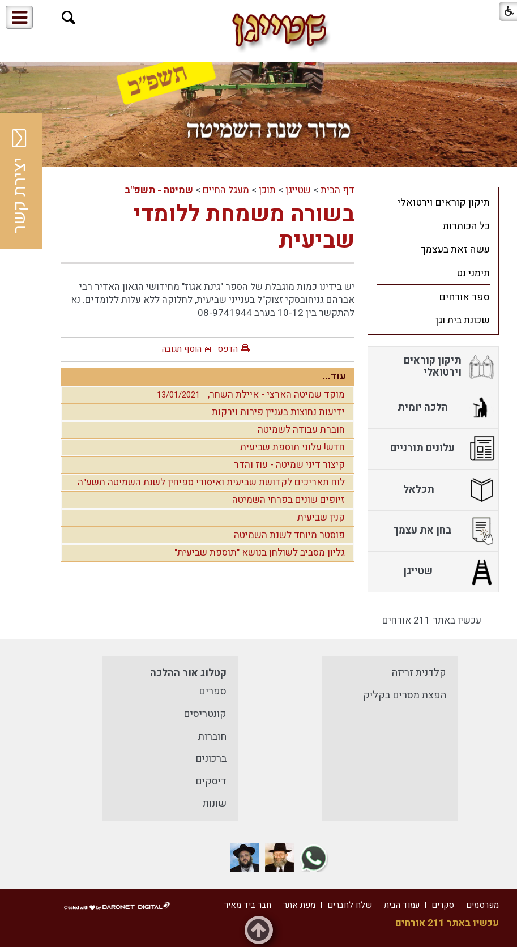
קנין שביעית (321, 517)
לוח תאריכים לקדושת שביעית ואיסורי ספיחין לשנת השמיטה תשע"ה (211, 482)
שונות (215, 803)
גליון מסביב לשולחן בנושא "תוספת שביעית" (259, 552)
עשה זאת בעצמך (455, 249)
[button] (69, 18)
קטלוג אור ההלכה (188, 673)
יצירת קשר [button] (19, 181)
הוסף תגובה (182, 349)
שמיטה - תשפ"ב (159, 190)
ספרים (213, 691)
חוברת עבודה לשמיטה (301, 430)
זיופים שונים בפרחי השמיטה (288, 500)
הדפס (227, 349)
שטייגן (298, 190)
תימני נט (473, 273)
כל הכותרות (466, 226)
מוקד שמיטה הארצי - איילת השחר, (248, 394)
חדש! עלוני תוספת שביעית (292, 447)
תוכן (267, 190)
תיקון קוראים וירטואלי (444, 202)
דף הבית (337, 190)
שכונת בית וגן (462, 320)
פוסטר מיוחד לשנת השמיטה (289, 535)
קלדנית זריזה (419, 672)
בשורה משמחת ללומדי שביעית (244, 227)
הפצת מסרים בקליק (404, 695)
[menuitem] (433, 202)
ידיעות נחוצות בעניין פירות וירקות (278, 412)
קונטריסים (205, 714)
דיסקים (211, 781)
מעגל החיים (226, 190)
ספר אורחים (464, 297)
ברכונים (211, 758)
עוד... (334, 376)
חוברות (212, 736)
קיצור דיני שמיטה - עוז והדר (289, 465)
